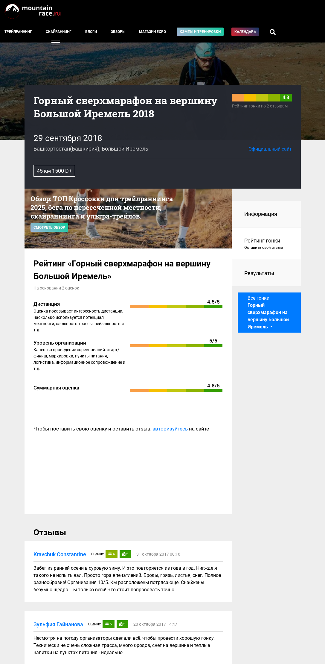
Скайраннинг (58, 32)
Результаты (259, 273)
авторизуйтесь (170, 429)
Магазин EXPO (152, 32)
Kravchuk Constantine (59, 554)
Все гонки (268, 312)
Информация (260, 214)
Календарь (245, 32)
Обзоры (118, 32)
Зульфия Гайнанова (58, 624)
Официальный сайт (270, 149)
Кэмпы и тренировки (200, 32)
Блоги (91, 32)
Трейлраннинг (18, 32)
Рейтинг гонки (266, 244)
